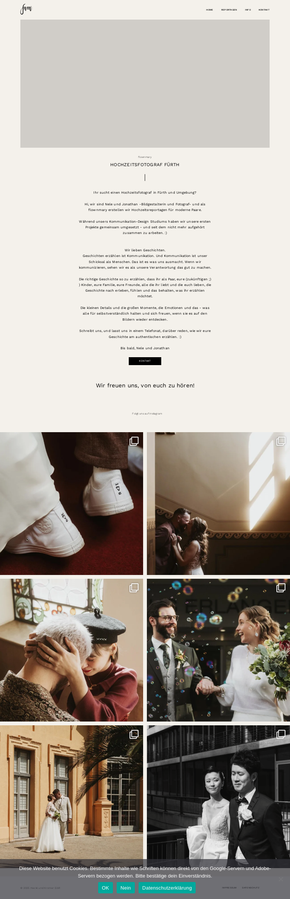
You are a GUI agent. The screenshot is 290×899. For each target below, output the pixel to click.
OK (105, 888)
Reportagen (229, 10)
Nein (125, 888)
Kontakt (264, 10)
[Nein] (280, 879)
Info (248, 10)
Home (209, 10)
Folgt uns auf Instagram (147, 413)
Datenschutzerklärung (167, 888)
